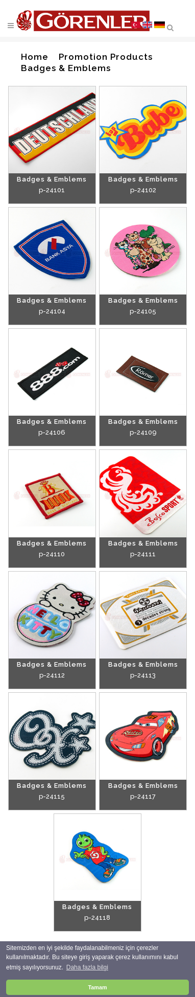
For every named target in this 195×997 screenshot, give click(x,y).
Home (34, 57)
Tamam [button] (97, 987)
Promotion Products (106, 57)
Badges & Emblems (66, 68)
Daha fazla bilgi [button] (87, 967)
